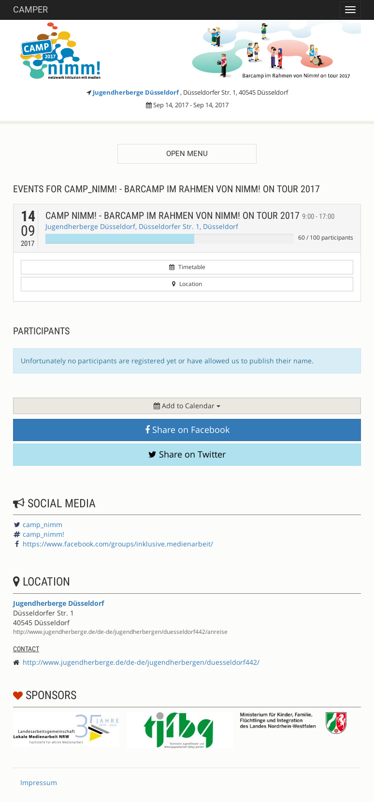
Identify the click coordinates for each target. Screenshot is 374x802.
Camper (30, 9)
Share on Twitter (187, 454)
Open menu (187, 153)
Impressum (38, 782)
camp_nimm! (43, 534)
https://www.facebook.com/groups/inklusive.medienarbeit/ (118, 543)
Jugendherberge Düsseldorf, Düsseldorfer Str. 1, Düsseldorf (141, 226)
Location (187, 284)
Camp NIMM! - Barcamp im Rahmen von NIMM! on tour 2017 (189, 215)
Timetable (187, 267)
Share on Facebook (187, 429)
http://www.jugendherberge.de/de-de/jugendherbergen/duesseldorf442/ (141, 662)
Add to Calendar (187, 405)
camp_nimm (42, 524)
